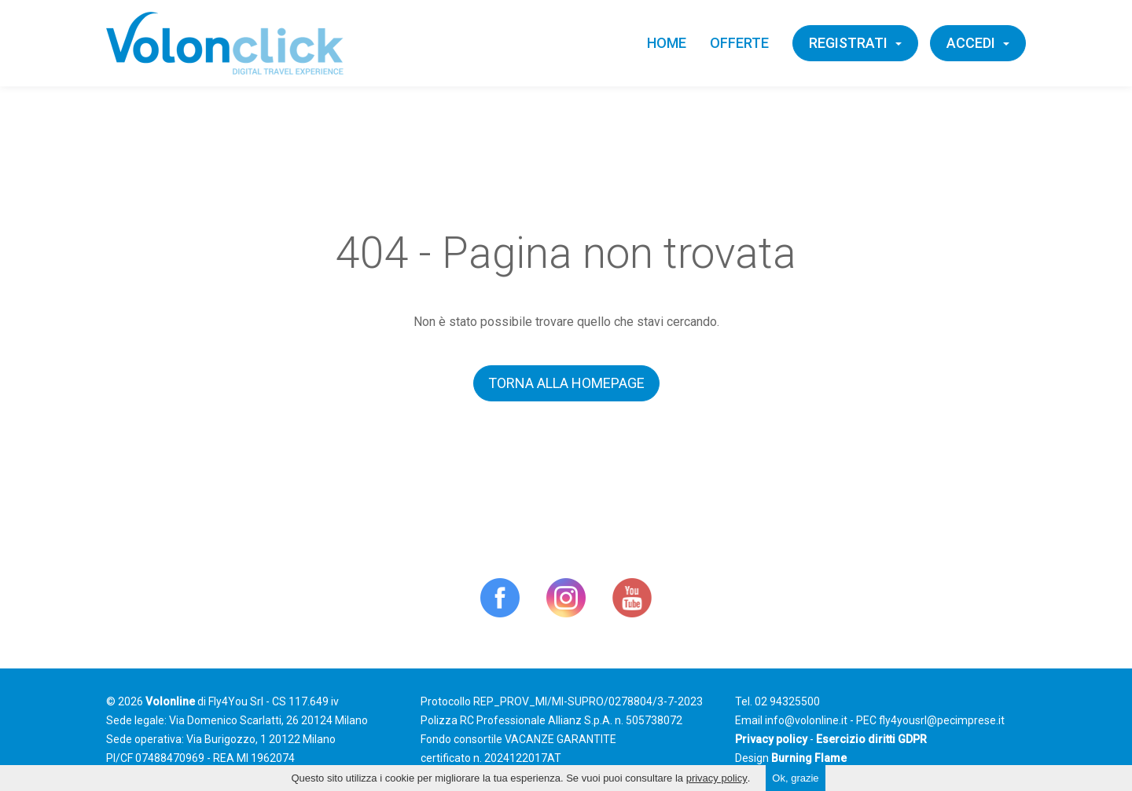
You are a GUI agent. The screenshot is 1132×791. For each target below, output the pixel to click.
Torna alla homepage (566, 383)
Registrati (855, 43)
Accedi (977, 43)
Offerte (739, 43)
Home (666, 43)
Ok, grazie (795, 778)
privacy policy (717, 778)
